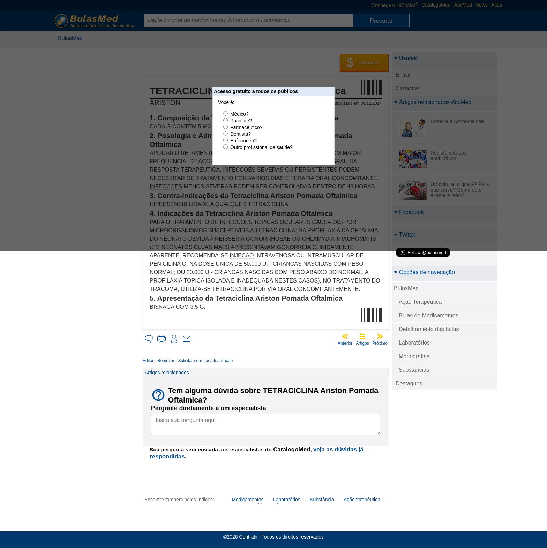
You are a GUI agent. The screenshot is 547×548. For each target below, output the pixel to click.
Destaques (409, 383)
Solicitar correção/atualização (205, 360)
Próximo (380, 343)
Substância (322, 499)
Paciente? (241, 120)
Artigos (362, 343)
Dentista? (240, 134)
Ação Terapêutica (420, 302)
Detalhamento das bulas (429, 329)
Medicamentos (247, 499)
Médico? (239, 114)
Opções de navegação (424, 272)
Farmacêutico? (246, 127)
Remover (165, 360)
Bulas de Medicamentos (428, 315)
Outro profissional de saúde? (261, 147)
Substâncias (414, 370)
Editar (148, 360)
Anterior (345, 343)
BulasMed (406, 288)
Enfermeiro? (243, 140)
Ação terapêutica (362, 499)
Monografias (414, 356)
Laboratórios (414, 343)
